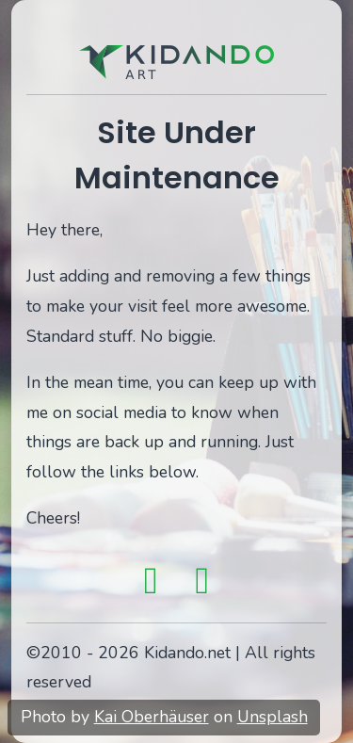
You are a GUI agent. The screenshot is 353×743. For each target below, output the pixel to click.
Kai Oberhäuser (151, 716)
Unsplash (272, 716)
